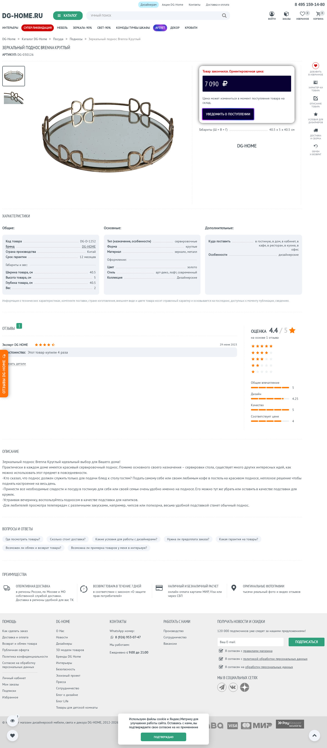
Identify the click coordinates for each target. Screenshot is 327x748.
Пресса (61, 682)
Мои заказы (10, 684)
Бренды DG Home (68, 656)
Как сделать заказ (15, 631)
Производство (174, 631)
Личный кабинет (14, 678)
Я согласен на (258, 667)
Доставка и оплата (217, 5)
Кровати (191, 28)
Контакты (195, 5)
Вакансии (170, 644)
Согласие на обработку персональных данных (18, 665)
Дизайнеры (64, 644)
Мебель (62, 28)
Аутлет (160, 28)
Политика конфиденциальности (25, 656)
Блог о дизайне (67, 695)
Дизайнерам (148, 5)
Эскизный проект (68, 675)
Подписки (9, 691)
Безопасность (65, 669)
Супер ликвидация (38, 28)
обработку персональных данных (269, 667)
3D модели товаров (70, 650)
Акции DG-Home (172, 5)
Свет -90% (104, 28)
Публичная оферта (15, 650)
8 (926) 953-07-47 (125, 637)
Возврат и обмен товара (19, 644)
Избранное (10, 697)
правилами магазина (257, 651)
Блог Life (62, 701)
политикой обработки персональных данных (275, 659)
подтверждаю (163, 737)
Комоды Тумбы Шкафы (133, 28)
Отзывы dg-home (4, 373)
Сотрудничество (67, 688)
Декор (174, 28)
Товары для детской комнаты (77, 707)
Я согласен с (248, 651)
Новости (62, 637)
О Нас (60, 631)
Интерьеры (10, 28)
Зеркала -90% (82, 28)
